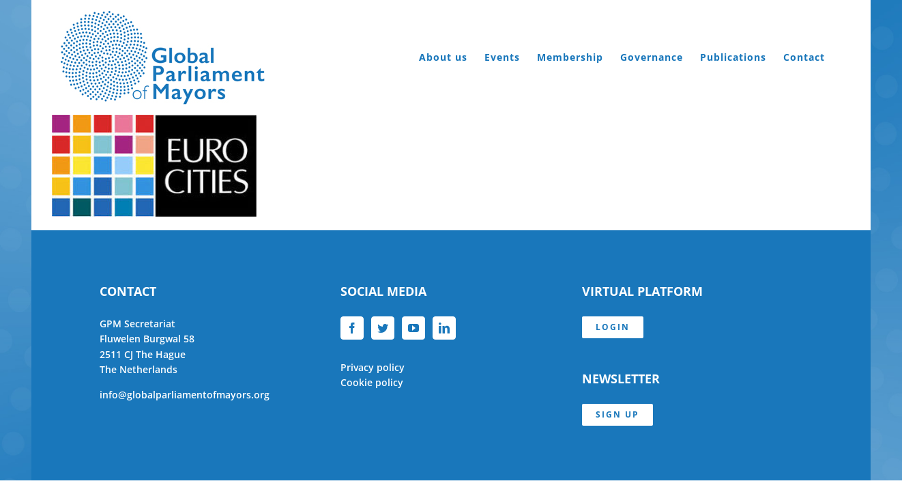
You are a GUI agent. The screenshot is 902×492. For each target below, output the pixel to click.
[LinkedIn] (444, 328)
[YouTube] (413, 328)
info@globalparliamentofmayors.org (185, 394)
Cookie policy (371, 382)
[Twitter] (382, 328)
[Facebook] (352, 328)
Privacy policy (372, 367)
